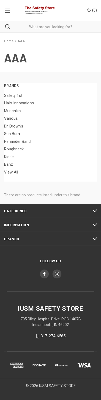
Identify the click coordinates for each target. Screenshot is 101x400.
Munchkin (12, 110)
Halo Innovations (19, 103)
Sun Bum (12, 133)
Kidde (9, 156)
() (92, 10)
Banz (8, 164)
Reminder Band (17, 141)
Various (11, 118)
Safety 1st (13, 95)
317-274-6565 (53, 336)
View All (11, 172)
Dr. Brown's (13, 126)
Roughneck (14, 149)
